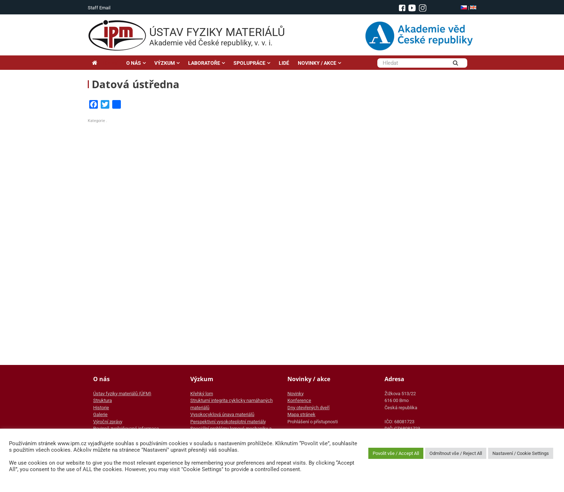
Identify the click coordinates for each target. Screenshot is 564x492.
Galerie (100, 414)
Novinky (295, 393)
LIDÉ (284, 63)
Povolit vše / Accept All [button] (396, 453)
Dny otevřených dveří (308, 407)
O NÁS (133, 63)
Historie (101, 407)
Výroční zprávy (107, 421)
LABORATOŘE (204, 63)
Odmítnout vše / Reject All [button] (455, 453)
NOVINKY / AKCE (317, 63)
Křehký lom (201, 393)
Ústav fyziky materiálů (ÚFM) (122, 393)
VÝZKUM (164, 63)
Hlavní (105, 63)
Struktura (102, 400)
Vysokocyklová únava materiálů (222, 414)
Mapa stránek (301, 414)
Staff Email (99, 7)
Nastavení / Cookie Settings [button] (520, 453)
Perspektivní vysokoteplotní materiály (228, 421)
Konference (299, 400)
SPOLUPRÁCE (249, 63)
